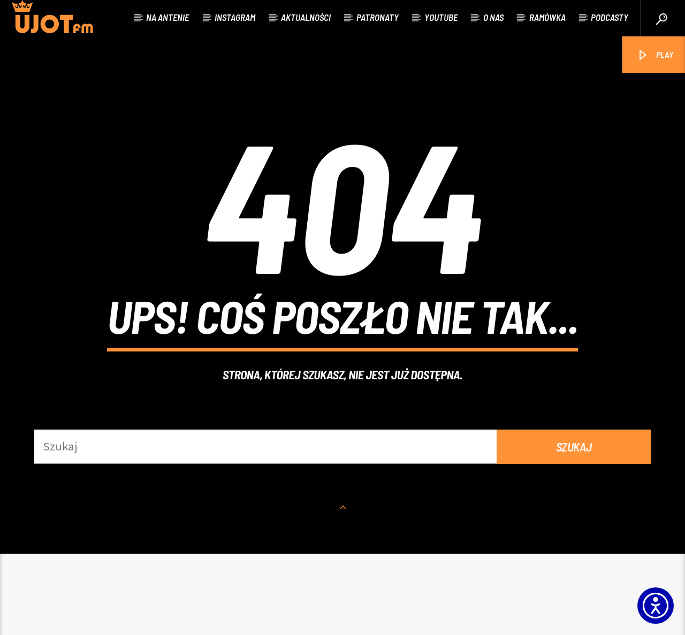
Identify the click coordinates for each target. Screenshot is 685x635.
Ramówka (547, 17)
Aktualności (306, 17)
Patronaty (377, 17)
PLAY (655, 55)
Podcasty (609, 17)
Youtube (441, 17)
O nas (493, 17)
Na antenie (167, 17)
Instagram (235, 17)
